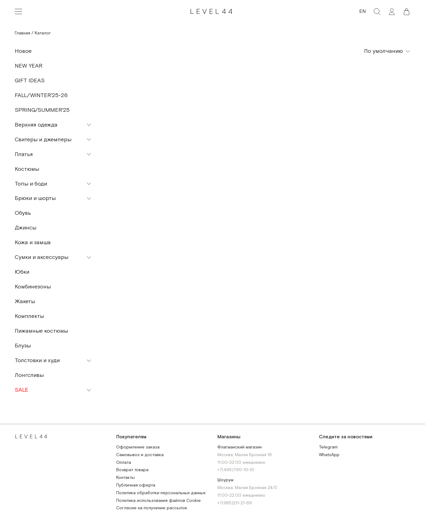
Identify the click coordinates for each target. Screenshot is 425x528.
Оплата (123, 462)
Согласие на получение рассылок (151, 508)
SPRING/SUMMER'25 (42, 110)
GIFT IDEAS (30, 80)
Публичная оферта (135, 485)
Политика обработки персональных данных (160, 493)
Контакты (125, 477)
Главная (22, 33)
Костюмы (27, 169)
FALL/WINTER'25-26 (41, 95)
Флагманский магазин (239, 447)
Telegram (328, 447)
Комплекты (29, 316)
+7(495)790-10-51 (235, 470)
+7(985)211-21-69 (234, 503)
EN (362, 11)
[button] (406, 11)
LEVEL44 (212, 11)
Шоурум (225, 480)
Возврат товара (132, 470)
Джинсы (25, 227)
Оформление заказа (138, 447)
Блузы (23, 345)
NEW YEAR (28, 65)
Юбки (22, 272)
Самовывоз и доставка (140, 455)
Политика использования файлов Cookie (158, 500)
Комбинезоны (33, 286)
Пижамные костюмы (41, 330)
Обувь (23, 213)
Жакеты (25, 301)
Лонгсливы (29, 375)
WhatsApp (329, 455)
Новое (23, 51)
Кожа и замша (33, 242)
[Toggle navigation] (18, 11)
